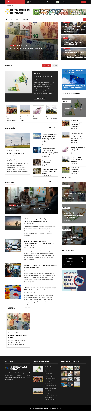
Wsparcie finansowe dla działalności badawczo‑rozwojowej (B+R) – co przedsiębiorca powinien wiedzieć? (39, 243)
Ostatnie (55, 65)
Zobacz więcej (53, 128)
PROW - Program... (51, 118)
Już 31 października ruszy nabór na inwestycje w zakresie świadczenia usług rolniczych (77, 136)
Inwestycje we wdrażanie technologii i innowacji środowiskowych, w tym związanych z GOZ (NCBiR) (49, 138)
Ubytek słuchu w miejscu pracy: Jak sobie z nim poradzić (49, 171)
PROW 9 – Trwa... (11, 120)
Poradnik (25, 19)
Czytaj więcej (39, 98)
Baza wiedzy (17, 19)
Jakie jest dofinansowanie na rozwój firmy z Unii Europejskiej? (30, 209)
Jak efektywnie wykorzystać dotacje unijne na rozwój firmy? (73, 215)
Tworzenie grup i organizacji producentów (76, 169)
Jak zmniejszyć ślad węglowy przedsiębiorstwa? (74, 43)
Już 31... (22, 120)
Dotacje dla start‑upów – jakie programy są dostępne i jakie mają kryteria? (74, 29)
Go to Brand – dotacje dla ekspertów (49, 369)
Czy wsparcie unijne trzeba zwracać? (26, 49)
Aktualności (9, 19)
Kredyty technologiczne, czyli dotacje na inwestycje (78, 149)
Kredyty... (35, 118)
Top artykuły (47, 65)
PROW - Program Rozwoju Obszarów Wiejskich (76, 159)
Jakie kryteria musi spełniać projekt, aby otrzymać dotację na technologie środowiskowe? (75, 55)
